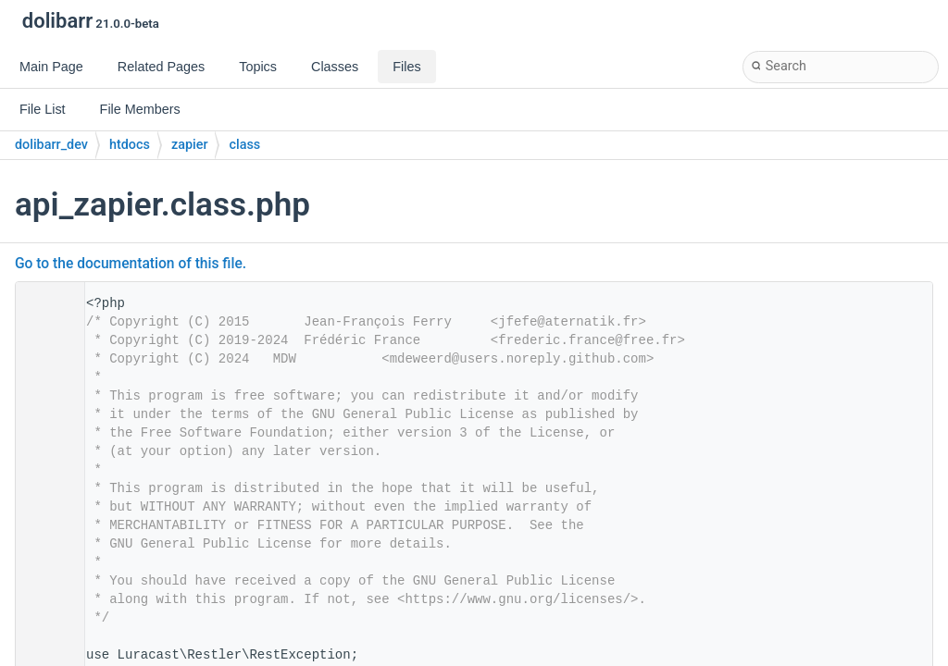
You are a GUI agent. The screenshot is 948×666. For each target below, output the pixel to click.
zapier (189, 145)
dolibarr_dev (51, 145)
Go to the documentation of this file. (130, 263)
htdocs (129, 145)
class (244, 145)
